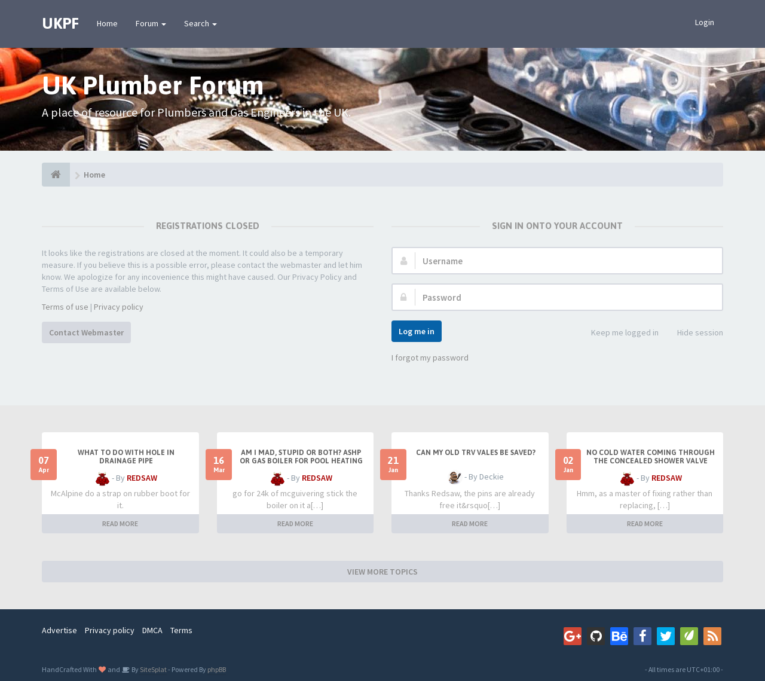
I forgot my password (430, 357)
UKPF (60, 23)
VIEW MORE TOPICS (382, 571)
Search (200, 23)
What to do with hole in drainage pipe (126, 456)
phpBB (216, 669)
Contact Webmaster (86, 332)
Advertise (59, 630)
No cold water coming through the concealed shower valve (650, 456)
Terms (181, 630)
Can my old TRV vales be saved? (476, 452)
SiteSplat (153, 669)
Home (107, 23)
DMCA (152, 630)
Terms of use (65, 306)
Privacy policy (118, 306)
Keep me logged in (618, 333)
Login (704, 22)
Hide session (693, 333)
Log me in (416, 331)
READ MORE (120, 523)
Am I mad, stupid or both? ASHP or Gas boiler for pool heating (301, 456)
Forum (151, 23)
